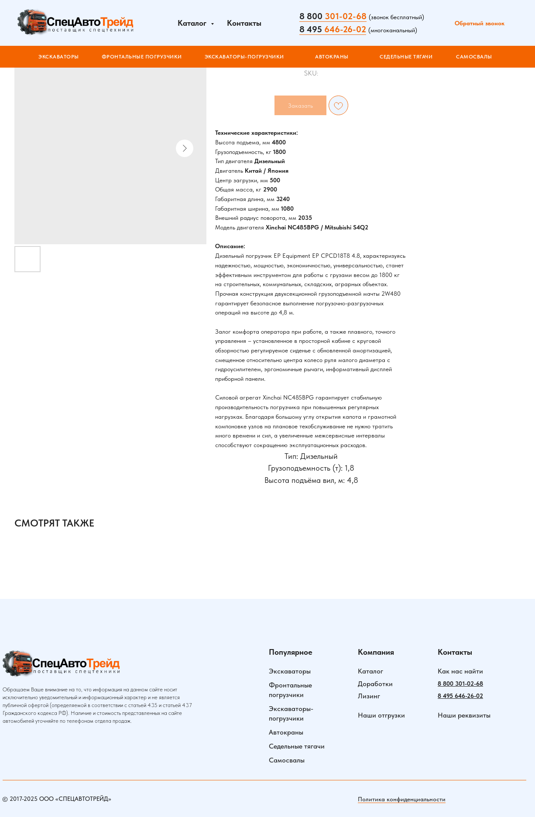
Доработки (375, 684)
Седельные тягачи (297, 746)
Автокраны (286, 732)
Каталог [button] (193, 22)
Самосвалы (287, 760)
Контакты (244, 22)
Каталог (370, 671)
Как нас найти (460, 671)
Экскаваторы (290, 671)
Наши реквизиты (464, 715)
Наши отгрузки (381, 715)
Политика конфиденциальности (402, 799)
